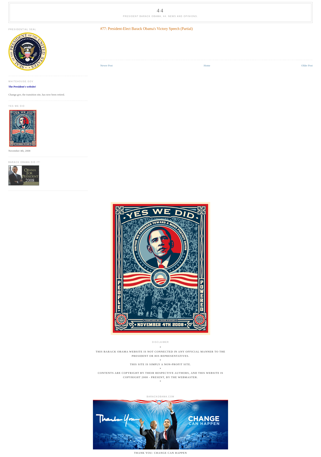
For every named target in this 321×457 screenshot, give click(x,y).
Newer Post (106, 65)
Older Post (307, 65)
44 (160, 11)
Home (207, 65)
